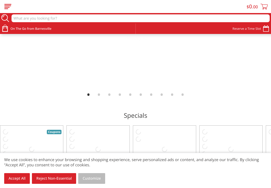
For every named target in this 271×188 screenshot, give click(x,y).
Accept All (17, 178)
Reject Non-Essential (54, 178)
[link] (135, 62)
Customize (92, 178)
